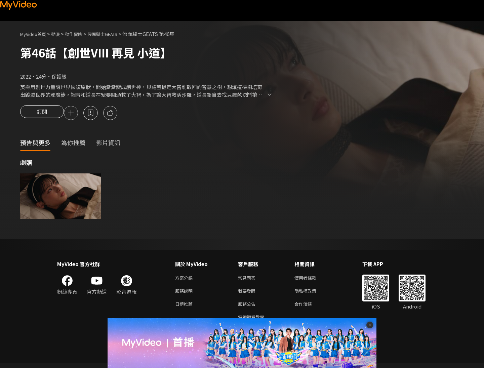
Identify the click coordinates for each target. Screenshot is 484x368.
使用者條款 (311, 279)
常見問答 (248, 279)
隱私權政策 (311, 293)
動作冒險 (81, 33)
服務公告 (248, 307)
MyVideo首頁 (35, 33)
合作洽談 (308, 307)
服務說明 (185, 293)
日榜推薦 (185, 307)
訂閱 (42, 113)
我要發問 (248, 293)
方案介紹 (185, 279)
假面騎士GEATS (114, 33)
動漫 (61, 33)
